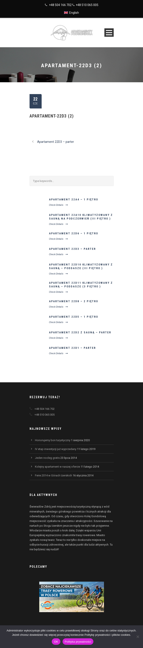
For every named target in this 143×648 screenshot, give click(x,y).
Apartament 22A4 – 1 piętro (73, 199)
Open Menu (109, 32)
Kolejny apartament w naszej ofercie (57, 466)
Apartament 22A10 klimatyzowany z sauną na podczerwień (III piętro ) (81, 216)
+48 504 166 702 (60, 5)
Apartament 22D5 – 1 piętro (73, 316)
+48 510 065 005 (87, 5)
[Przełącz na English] (71, 12)
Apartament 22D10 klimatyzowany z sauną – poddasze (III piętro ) (81, 266)
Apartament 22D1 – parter (72, 347)
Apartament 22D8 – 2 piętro (73, 301)
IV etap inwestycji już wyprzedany (55, 449)
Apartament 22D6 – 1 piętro (73, 233)
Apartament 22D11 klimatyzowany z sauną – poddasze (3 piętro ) (81, 284)
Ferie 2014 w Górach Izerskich (53, 475)
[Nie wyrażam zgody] (137, 636)
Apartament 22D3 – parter (72, 248)
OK (56, 641)
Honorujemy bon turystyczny (52, 440)
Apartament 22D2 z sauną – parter (80, 332)
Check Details (58, 205)
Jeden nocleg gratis (47, 457)
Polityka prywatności (78, 641)
